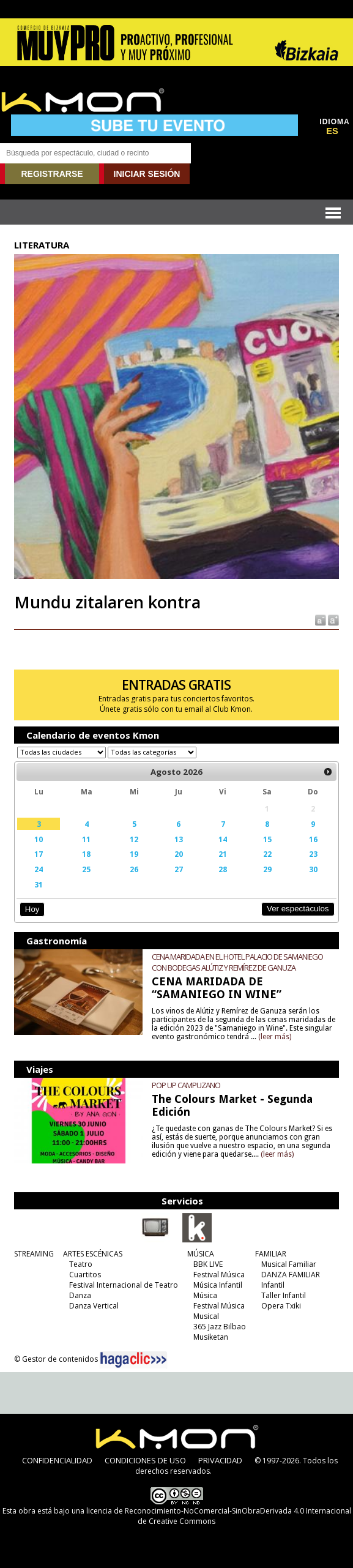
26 (134, 869)
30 (313, 869)
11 (86, 839)
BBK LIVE (208, 1264)
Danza (80, 1295)
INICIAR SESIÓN (147, 174)
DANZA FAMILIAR (290, 1274)
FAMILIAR (270, 1254)
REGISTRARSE (52, 174)
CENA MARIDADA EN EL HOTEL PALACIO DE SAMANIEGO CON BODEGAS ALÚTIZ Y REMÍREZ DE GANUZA (237, 962)
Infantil (272, 1285)
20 (178, 854)
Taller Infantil (283, 1295)
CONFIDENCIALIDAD (57, 1460)
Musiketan (210, 1337)
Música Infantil (217, 1285)
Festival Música (219, 1274)
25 (86, 869)
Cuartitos (85, 1274)
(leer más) (274, 1036)
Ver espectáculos (298, 908)
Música (205, 1295)
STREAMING (34, 1254)
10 (38, 839)
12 (134, 839)
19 (134, 854)
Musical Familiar (288, 1264)
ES (332, 131)
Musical (206, 1316)
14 (222, 839)
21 (222, 854)
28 (222, 869)
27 (178, 869)
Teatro (80, 1264)
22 (267, 854)
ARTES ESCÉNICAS (92, 1254)
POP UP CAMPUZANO (186, 1085)
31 (38, 884)
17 (38, 854)
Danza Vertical (94, 1306)
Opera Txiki (281, 1306)
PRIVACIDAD (220, 1460)
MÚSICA (200, 1254)
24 (38, 869)
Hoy (32, 909)
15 (267, 839)
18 (86, 854)
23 (313, 854)
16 (313, 839)
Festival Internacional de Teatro (123, 1285)
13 (178, 839)
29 (267, 869)
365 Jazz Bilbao (219, 1326)
